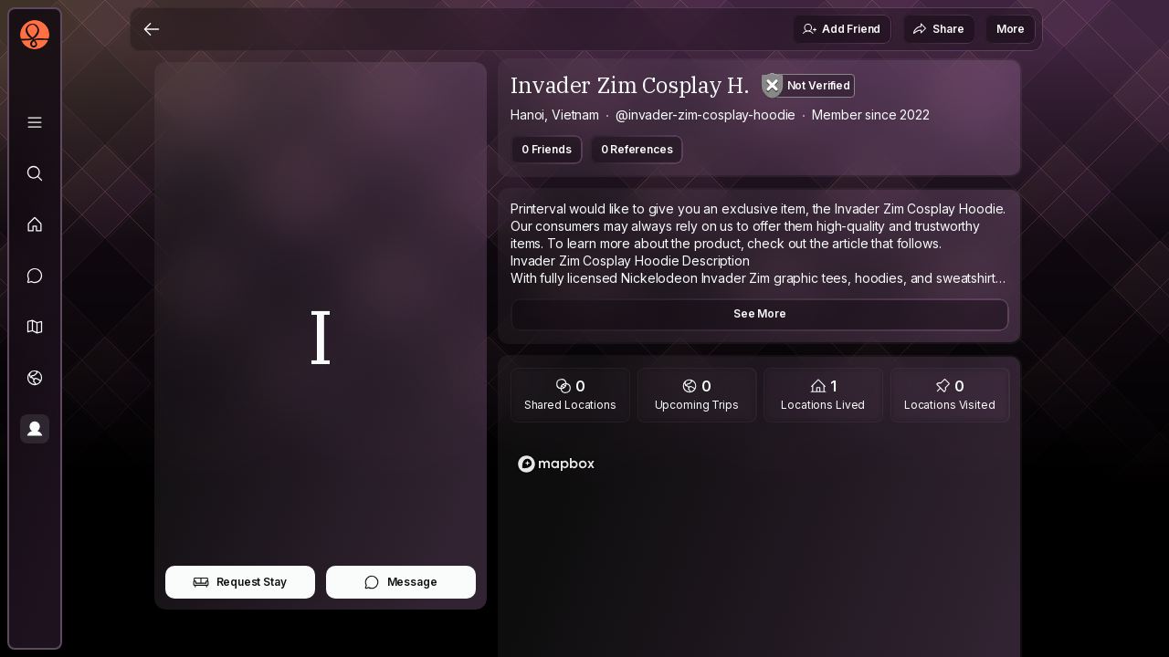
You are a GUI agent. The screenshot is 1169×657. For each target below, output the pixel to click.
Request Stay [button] (240, 582)
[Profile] (34, 428)
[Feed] (34, 224)
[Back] (151, 29)
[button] (34, 326)
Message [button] (400, 582)
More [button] (1010, 29)
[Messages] (34, 275)
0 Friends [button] (546, 149)
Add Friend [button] (841, 29)
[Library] (34, 122)
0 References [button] (637, 149)
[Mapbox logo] (556, 464)
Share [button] (938, 29)
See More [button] (759, 313)
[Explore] (34, 173)
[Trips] (34, 377)
